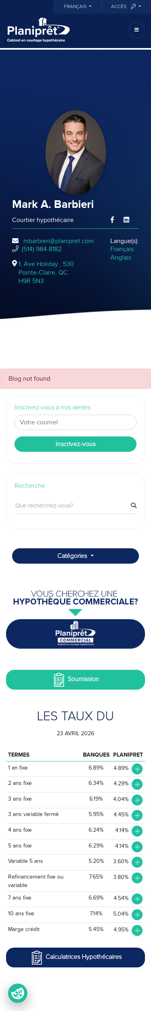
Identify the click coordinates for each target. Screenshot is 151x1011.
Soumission (75, 680)
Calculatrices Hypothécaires (76, 957)
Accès (124, 6)
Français (76, 6)
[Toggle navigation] (137, 30)
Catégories (73, 556)
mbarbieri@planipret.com (58, 241)
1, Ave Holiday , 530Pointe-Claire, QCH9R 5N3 (46, 272)
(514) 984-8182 (42, 249)
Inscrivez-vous (75, 444)
